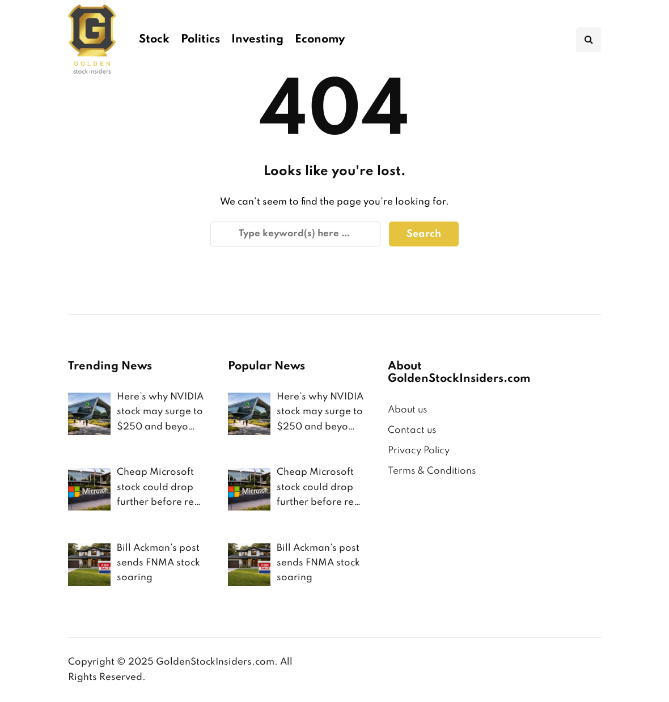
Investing (257, 39)
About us (407, 410)
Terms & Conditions (432, 471)
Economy (320, 39)
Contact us (412, 430)
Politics (200, 39)
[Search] (295, 234)
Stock (154, 39)
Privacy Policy (419, 451)
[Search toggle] (588, 39)
